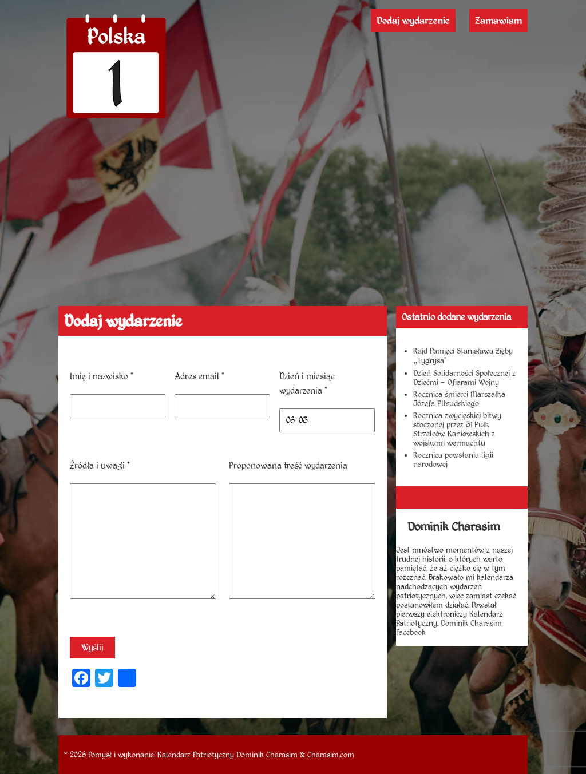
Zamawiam (498, 20)
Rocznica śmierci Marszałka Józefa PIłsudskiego (459, 399)
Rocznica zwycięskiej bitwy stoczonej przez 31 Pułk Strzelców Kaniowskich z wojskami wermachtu (457, 429)
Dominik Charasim (267, 754)
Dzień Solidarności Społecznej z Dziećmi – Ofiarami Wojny (464, 377)
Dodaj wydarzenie (413, 20)
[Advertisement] (293, 220)
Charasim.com (330, 754)
